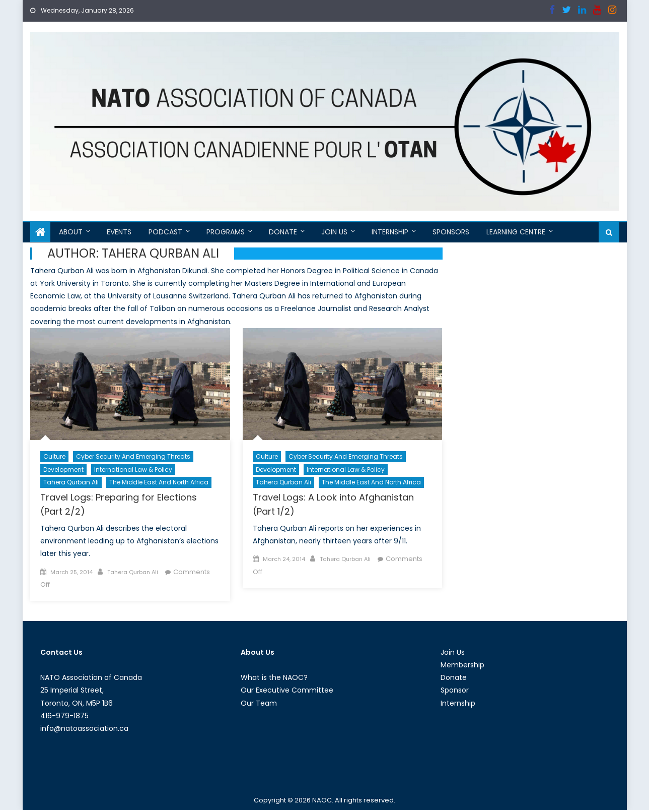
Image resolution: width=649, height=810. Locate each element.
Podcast (165, 232)
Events (119, 232)
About (71, 232)
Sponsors (450, 232)
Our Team (259, 703)
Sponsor (455, 690)
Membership (462, 665)
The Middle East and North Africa (158, 482)
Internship (390, 232)
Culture (54, 456)
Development (63, 469)
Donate (283, 232)
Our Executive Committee (287, 690)
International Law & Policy (133, 469)
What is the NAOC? (274, 677)
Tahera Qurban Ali (71, 482)
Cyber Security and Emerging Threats (133, 456)
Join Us (334, 232)
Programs (225, 232)
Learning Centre (515, 232)
